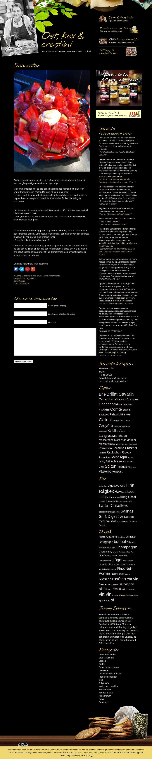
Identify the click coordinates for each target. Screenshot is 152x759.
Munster (116, 444)
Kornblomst (103, 431)
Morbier (131, 440)
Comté (116, 409)
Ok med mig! (87, 755)
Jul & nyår (104, 683)
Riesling (105, 579)
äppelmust (104, 600)
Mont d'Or (120, 440)
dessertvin (123, 555)
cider (102, 555)
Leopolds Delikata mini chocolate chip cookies (115, 501)
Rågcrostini (115, 512)
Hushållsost (126, 426)
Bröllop (102, 661)
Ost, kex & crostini (62, 38)
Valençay (132, 467)
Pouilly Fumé (117, 574)
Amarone (111, 536)
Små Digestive (111, 516)
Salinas (127, 511)
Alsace (102, 537)
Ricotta (22, 281)
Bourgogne (106, 542)
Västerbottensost (111, 471)
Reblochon (114, 452)
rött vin (132, 579)
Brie (102, 394)
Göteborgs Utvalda (118, 40)
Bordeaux (131, 536)
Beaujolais (121, 537)
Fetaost (115, 414)
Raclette (102, 453)
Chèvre (117, 404)
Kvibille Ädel (117, 431)
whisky (122, 595)
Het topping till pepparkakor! (113, 381)
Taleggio (122, 466)
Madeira (124, 564)
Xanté (128, 595)
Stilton (110, 466)
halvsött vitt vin (107, 564)
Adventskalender (107, 654)
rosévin (119, 578)
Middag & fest (28, 278)
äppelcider (134, 595)
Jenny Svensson (23, 276)
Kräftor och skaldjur (108, 686)
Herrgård (117, 426)
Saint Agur (118, 457)
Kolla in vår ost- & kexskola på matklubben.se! (118, 114)
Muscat (113, 569)
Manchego (119, 435)
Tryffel (102, 371)
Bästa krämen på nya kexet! (113, 378)
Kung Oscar (128, 497)
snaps (117, 588)
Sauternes (114, 585)
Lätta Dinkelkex (24, 284)
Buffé (101, 664)
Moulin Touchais (104, 569)
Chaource (120, 399)
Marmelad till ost (119, 88)
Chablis (112, 548)
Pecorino (118, 448)
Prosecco (126, 574)
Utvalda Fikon (123, 521)
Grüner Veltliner (127, 561)
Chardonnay (105, 551)
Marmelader (105, 689)
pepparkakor (104, 512)
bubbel (120, 541)
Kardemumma (112, 497)
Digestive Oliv (116, 485)
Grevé (127, 421)
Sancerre (104, 584)
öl (112, 600)
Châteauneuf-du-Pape (126, 552)
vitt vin (105, 594)
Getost (105, 419)
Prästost (131, 448)
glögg (116, 560)
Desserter (104, 670)
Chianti (115, 552)
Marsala (132, 565)
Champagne (126, 547)
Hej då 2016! (105, 375)
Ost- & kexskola (118, 18)
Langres (105, 436)
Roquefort (104, 457)
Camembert (107, 399)
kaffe (118, 564)
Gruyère (106, 425)
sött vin (124, 589)
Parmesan (105, 448)
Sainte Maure (114, 461)
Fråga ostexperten (108, 676)
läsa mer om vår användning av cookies (91, 752)
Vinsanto (132, 589)
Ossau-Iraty (133, 444)
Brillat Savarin (120, 394)
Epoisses (104, 414)
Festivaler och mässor (110, 673)
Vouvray (115, 595)
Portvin (104, 573)
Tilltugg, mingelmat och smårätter (118, 29)
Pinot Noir (124, 568)
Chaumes (132, 399)
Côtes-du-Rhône (111, 555)
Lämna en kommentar (51, 276)
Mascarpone (106, 440)
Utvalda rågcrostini (118, 51)
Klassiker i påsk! (107, 368)
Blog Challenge (106, 657)
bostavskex (103, 486)
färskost (125, 414)
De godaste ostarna (109, 667)
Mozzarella (105, 443)
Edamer (127, 409)
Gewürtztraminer (105, 561)
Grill (101, 680)
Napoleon (124, 444)
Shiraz (110, 589)
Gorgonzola (118, 420)
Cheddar (106, 404)
